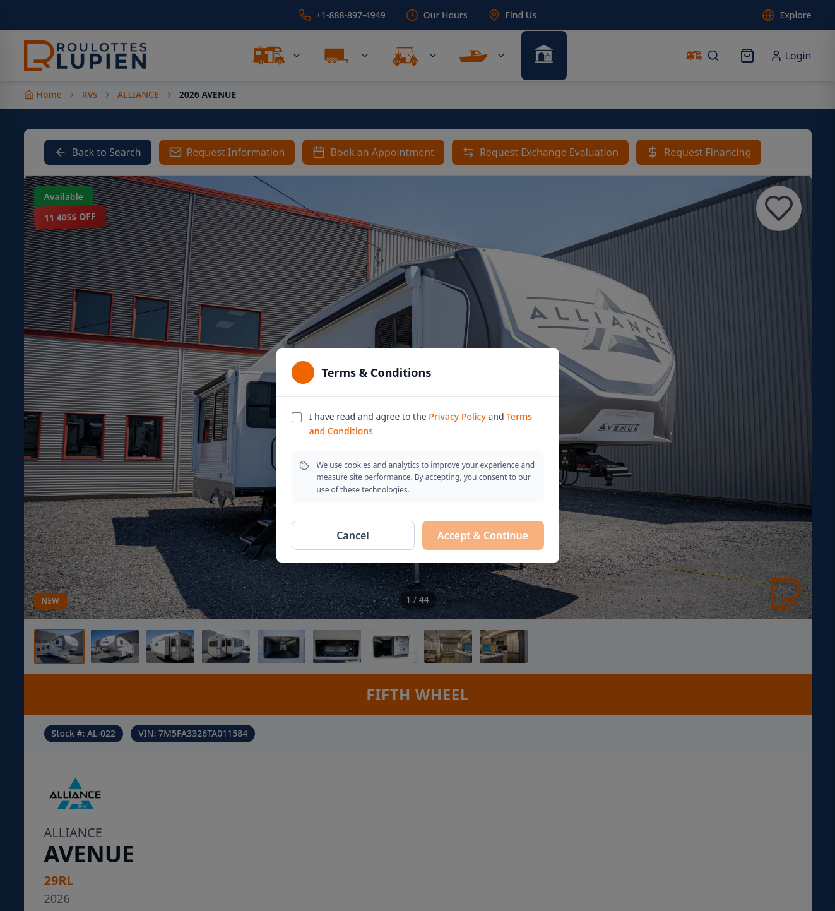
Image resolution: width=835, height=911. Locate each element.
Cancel (352, 535)
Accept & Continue (482, 535)
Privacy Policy (457, 416)
